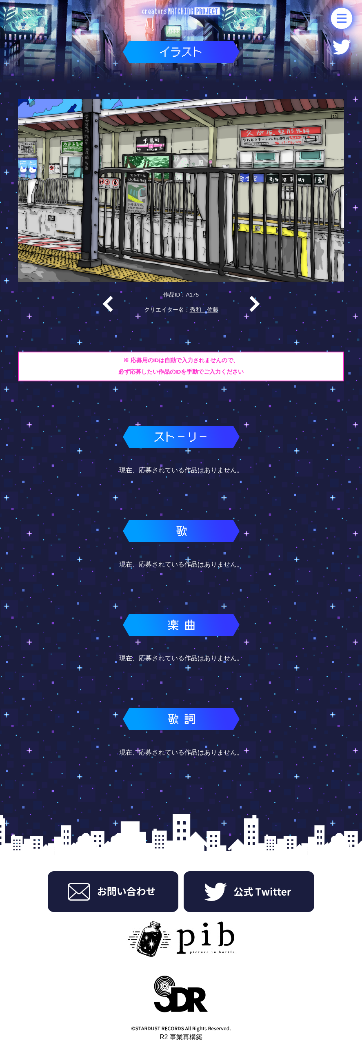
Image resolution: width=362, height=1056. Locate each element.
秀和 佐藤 (204, 310)
